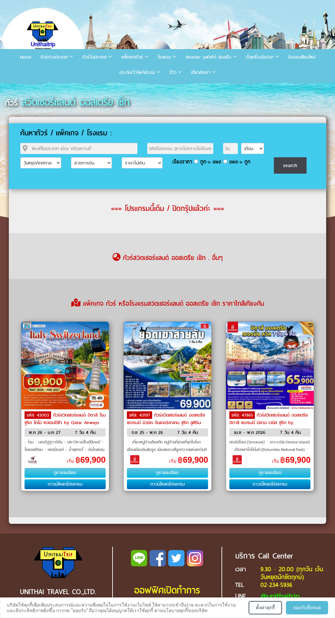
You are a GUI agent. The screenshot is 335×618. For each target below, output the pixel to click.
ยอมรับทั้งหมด (307, 607)
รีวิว (172, 72)
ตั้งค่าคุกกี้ (265, 607)
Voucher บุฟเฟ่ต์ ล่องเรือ (208, 57)
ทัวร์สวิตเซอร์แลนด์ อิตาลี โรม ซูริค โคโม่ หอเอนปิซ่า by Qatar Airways (65, 418)
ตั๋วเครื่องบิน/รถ (259, 57)
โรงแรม (164, 57)
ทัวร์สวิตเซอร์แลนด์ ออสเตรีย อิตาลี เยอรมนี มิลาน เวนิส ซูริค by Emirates (268, 422)
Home (25, 57)
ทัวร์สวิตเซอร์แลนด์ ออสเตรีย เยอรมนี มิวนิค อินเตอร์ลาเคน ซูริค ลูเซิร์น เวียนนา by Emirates (166, 422)
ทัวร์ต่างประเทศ (54, 57)
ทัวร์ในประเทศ (94, 57)
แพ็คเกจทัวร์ (132, 57)
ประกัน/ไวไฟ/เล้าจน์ (137, 72)
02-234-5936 (276, 585)
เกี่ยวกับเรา (200, 72)
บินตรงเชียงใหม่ (301, 57)
